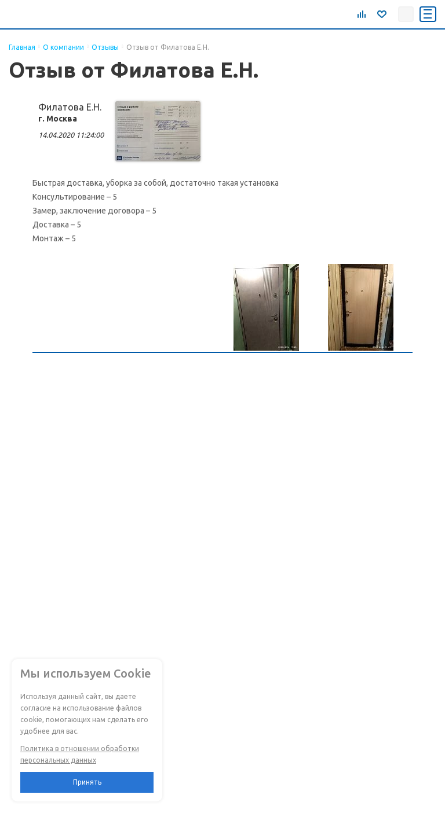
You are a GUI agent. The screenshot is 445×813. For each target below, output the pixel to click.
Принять (87, 782)
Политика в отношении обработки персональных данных (79, 754)
